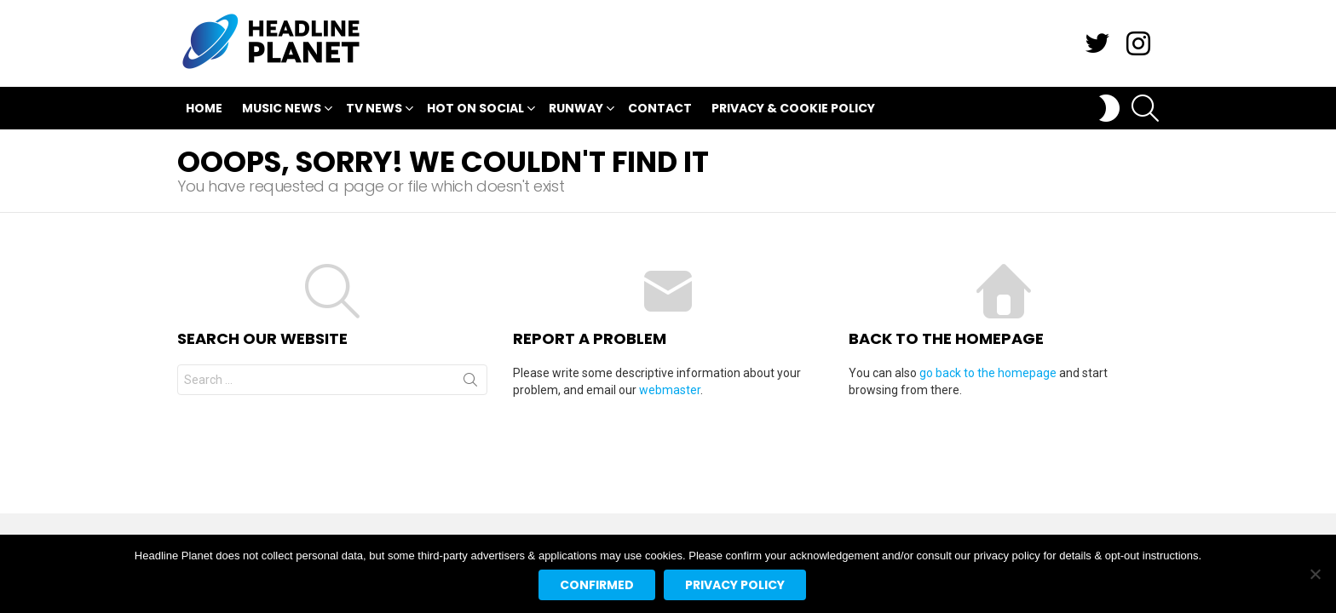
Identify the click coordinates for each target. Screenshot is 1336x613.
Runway (576, 110)
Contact (660, 108)
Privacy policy (735, 584)
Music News (281, 110)
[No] (1314, 573)
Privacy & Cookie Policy (793, 108)
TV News (374, 110)
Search (470, 383)
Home (204, 108)
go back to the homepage (988, 373)
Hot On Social (475, 110)
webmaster (669, 390)
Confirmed (597, 584)
